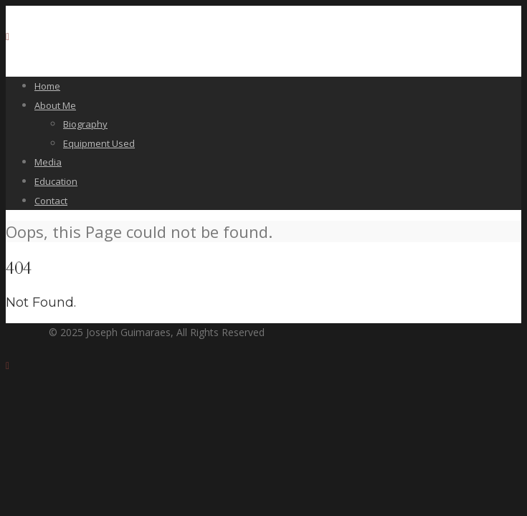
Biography (85, 124)
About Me (55, 105)
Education (55, 181)
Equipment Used (99, 143)
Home (47, 86)
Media (48, 162)
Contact (50, 200)
